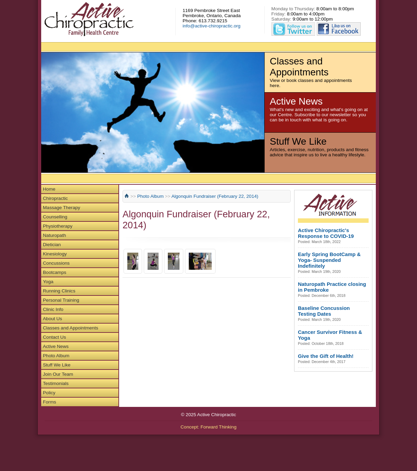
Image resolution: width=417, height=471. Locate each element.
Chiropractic (55, 198)
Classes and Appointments (70, 327)
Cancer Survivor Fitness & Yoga (330, 335)
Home (49, 189)
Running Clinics (59, 290)
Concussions (56, 263)
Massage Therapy (61, 207)
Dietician (52, 244)
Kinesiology (55, 253)
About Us (52, 318)
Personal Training (61, 300)
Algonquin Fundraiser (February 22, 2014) (214, 196)
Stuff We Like (56, 364)
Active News (56, 346)
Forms (49, 401)
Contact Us (54, 337)
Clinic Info (53, 309)
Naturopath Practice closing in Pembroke (332, 287)
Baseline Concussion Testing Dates (324, 311)
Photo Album (56, 355)
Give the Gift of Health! (326, 356)
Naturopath (54, 235)
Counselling (55, 216)
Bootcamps (54, 272)
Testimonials (56, 383)
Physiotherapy (57, 226)
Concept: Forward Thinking (208, 427)
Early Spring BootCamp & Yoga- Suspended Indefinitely (329, 260)
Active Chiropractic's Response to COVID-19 (326, 233)
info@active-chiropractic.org (212, 25)
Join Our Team (58, 374)
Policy (49, 392)
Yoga (48, 281)
